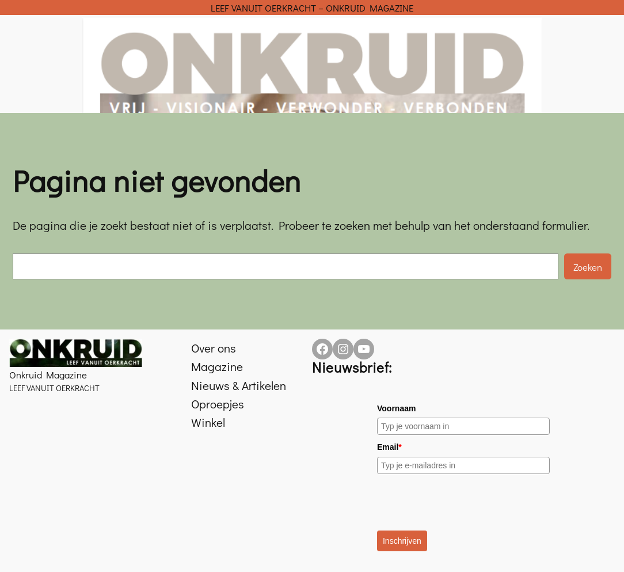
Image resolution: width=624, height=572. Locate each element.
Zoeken (587, 266)
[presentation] (464, 502)
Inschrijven (402, 541)
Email (389, 447)
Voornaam (396, 408)
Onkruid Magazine (48, 374)
